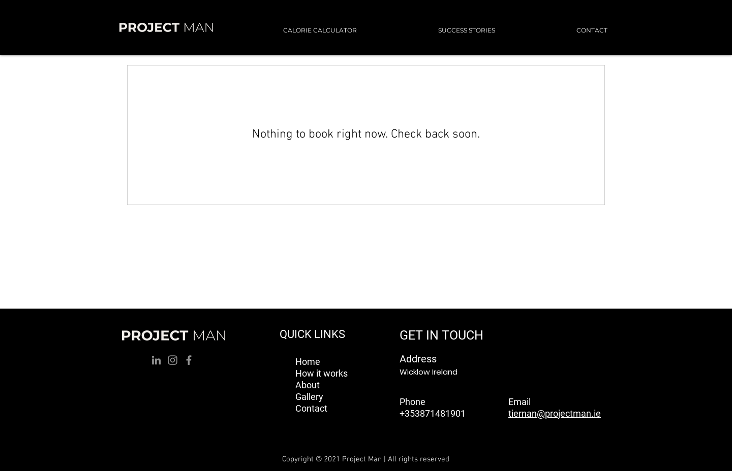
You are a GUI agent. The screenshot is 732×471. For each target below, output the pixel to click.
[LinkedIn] (156, 360)
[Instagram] (172, 360)
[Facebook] (188, 360)
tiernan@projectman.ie (554, 413)
